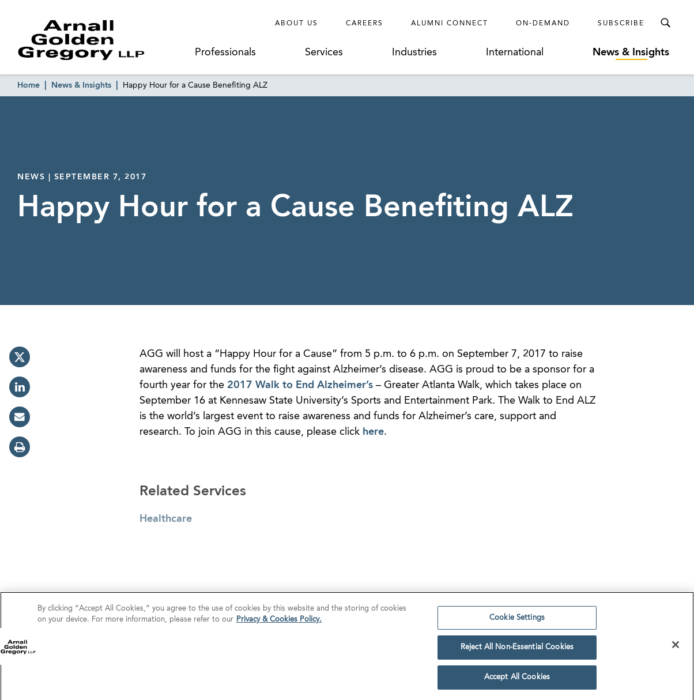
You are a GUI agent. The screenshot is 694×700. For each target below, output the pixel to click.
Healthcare (165, 519)
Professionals (225, 52)
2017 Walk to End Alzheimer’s (300, 385)
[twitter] (19, 357)
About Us (296, 23)
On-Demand (543, 23)
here (373, 432)
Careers (364, 23)
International (515, 52)
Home (28, 85)
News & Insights (631, 52)
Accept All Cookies (517, 680)
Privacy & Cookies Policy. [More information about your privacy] (279, 623)
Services (324, 52)
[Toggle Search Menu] (665, 23)
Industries (414, 52)
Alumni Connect (449, 23)
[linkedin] (19, 387)
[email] (19, 417)
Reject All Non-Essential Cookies (517, 650)
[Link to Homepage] (102, 40)
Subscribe (621, 23)
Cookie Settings (517, 620)
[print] (19, 446)
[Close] (675, 647)
